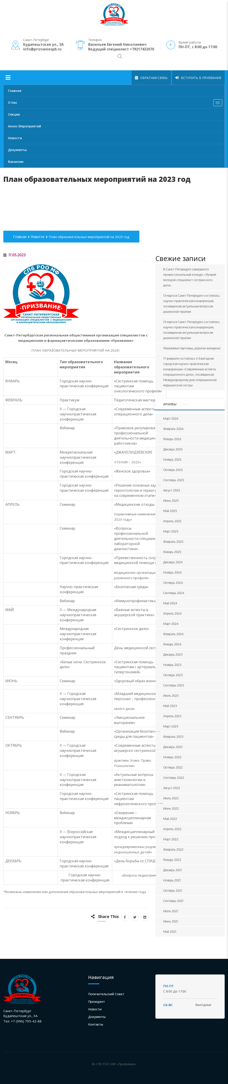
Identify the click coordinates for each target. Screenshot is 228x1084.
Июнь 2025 (171, 500)
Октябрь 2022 (173, 767)
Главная (14, 91)
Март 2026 (170, 418)
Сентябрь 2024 (173, 593)
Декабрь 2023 (173, 654)
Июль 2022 (171, 798)
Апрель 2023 (172, 716)
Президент (96, 1001)
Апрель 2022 (172, 829)
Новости (15, 138)
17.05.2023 (14, 255)
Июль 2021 (170, 911)
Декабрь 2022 (173, 747)
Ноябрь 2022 (172, 757)
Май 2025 (170, 511)
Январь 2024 (172, 644)
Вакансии (15, 162)
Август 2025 (171, 490)
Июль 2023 (171, 695)
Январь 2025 (172, 552)
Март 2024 (170, 623)
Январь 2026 (172, 439)
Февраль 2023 (173, 736)
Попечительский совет (106, 994)
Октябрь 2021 (172, 890)
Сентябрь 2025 (173, 480)
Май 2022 (170, 818)
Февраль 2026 (173, 428)
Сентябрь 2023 (173, 685)
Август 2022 (171, 788)
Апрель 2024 (172, 613)
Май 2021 (169, 931)
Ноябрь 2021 (172, 880)
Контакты (95, 1024)
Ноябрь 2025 (172, 459)
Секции (14, 114)
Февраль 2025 (173, 541)
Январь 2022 (172, 859)
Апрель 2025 (172, 521)
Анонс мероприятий (24, 126)
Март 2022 (170, 839)
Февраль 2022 (173, 849)
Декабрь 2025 (173, 449)
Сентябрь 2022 (173, 777)
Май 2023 (170, 706)
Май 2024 (170, 603)
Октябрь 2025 (173, 469)
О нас (116, 103)
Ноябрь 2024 (172, 572)
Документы (17, 150)
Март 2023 (170, 726)
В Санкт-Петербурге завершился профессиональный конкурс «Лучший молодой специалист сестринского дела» (189, 277)
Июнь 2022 (171, 808)
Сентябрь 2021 (173, 900)
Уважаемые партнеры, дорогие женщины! (192, 348)
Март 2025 (170, 531)
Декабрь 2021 (172, 870)
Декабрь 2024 (173, 562)
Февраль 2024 (173, 634)
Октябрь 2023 (173, 675)
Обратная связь (151, 78)
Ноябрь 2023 (172, 664)
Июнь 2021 (170, 921)
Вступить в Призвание (198, 78)
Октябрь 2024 (173, 582)
